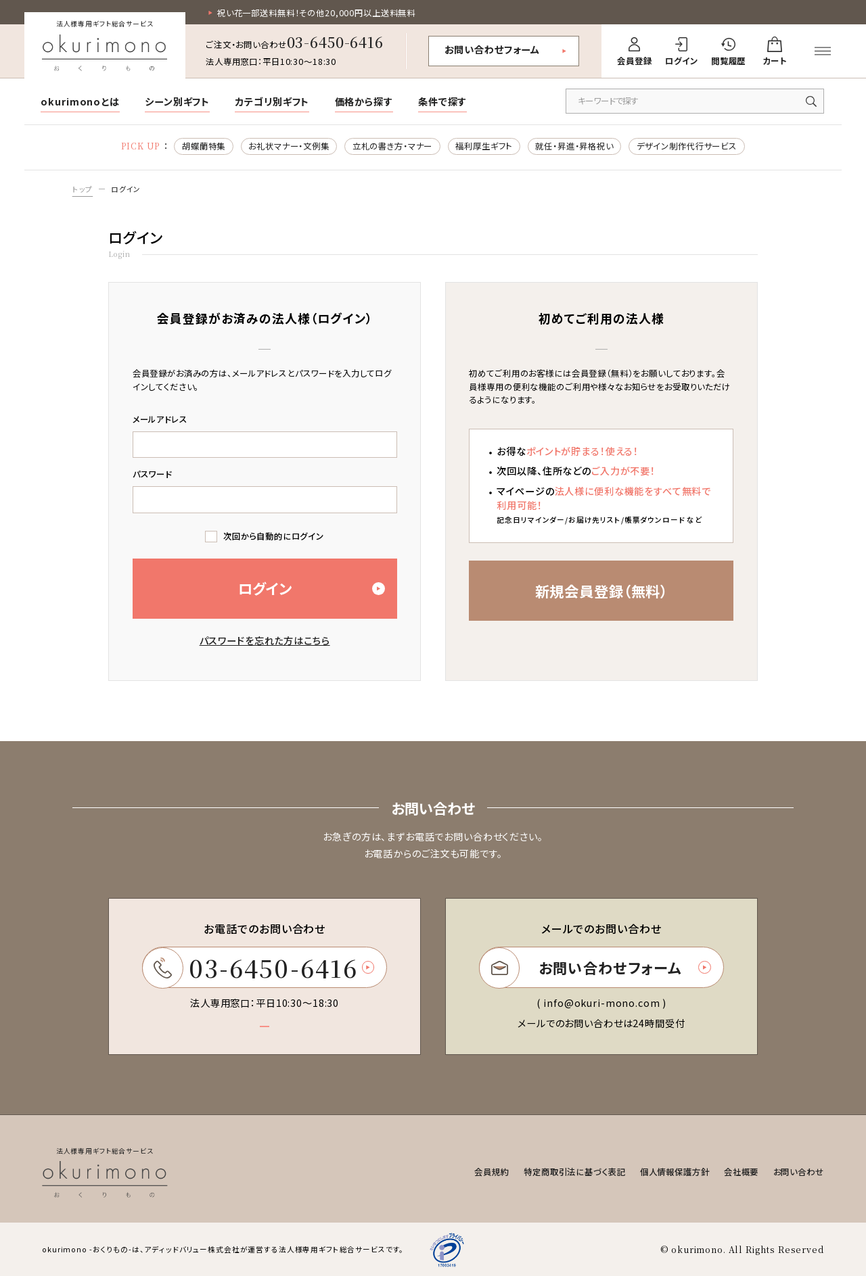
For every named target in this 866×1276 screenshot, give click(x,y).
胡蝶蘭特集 (203, 146)
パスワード (152, 474)
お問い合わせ (798, 1172)
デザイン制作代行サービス (687, 146)
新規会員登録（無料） (601, 590)
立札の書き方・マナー (392, 146)
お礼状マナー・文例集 (288, 146)
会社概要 (741, 1172)
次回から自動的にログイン (273, 536)
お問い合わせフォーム (493, 49)
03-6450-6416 (335, 41)
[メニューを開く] (823, 51)
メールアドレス (160, 419)
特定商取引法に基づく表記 (574, 1172)
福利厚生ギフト (483, 146)
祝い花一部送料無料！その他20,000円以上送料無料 (316, 13)
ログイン (126, 189)
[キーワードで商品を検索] (695, 101)
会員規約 (491, 1172)
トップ (82, 189)
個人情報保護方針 (675, 1172)
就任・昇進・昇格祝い (574, 146)
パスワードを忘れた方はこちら (265, 640)
